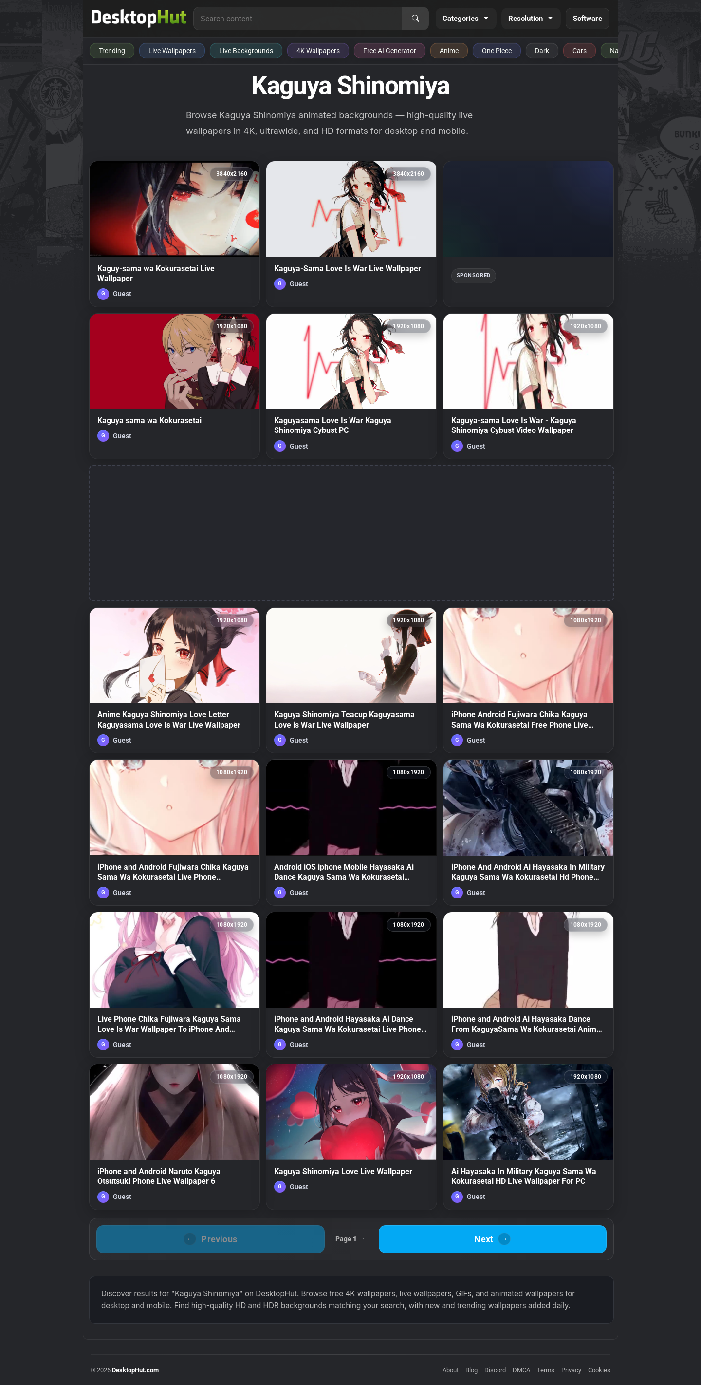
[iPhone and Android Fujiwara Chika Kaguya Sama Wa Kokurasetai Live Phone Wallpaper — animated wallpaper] (174, 832)
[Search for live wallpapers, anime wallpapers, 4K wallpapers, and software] (298, 18)
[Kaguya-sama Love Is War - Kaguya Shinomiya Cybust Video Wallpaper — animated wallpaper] (528, 386)
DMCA (521, 1370)
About (451, 1370)
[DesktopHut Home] (139, 18)
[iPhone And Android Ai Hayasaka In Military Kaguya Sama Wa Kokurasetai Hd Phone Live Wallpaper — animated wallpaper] (528, 832)
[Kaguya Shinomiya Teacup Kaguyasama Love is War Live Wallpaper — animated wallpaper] (351, 680)
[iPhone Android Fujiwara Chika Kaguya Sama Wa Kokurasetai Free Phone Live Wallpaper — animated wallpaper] (528, 680)
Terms (545, 1370)
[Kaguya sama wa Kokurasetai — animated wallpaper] (174, 386)
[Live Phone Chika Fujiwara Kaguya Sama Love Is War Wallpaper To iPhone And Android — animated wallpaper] (174, 984)
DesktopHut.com (135, 1370)
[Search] (415, 18)
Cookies (599, 1370)
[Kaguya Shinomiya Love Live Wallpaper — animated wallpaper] (351, 1136)
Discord (495, 1370)
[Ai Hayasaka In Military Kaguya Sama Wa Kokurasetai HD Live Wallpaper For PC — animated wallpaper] (528, 1136)
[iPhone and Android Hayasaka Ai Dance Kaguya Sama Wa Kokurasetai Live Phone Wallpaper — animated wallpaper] (351, 984)
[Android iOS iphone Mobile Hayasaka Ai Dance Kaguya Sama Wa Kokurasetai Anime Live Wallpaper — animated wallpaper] (351, 832)
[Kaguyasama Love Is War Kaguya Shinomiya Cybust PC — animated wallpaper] (351, 386)
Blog (471, 1370)
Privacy (571, 1370)
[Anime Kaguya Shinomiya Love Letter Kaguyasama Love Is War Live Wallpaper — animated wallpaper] (174, 680)
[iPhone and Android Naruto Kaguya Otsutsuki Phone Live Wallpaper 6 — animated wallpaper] (174, 1136)
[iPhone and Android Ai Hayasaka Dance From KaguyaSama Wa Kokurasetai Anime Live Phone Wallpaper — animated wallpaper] (528, 984)
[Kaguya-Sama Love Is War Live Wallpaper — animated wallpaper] (351, 233)
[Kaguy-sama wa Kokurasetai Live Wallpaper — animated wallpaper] (174, 233)
